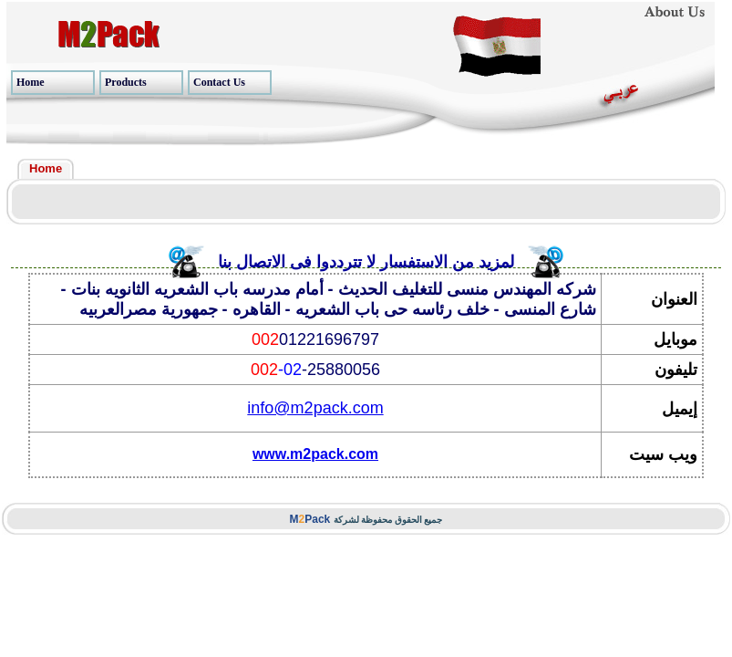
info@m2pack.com (315, 408)
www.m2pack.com (315, 454)
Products (126, 82)
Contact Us (219, 82)
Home (30, 82)
